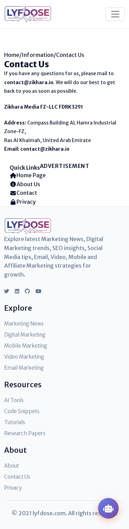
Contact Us (17, 476)
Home (11, 54)
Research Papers (24, 433)
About (11, 465)
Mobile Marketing (25, 345)
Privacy (13, 488)
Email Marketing (24, 368)
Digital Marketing (24, 334)
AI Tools (14, 400)
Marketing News (24, 323)
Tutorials (14, 422)
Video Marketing (24, 356)
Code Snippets (22, 411)
